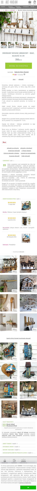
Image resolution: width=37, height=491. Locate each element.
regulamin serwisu (14, 463)
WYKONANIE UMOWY (11, 446)
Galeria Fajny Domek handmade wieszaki (19, 338)
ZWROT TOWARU (10, 443)
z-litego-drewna (26, 150)
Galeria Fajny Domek (22, 72)
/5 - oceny (17, 75)
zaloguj (34, 4)
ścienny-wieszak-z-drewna (11, 153)
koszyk (29, 4)
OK (28, 487)
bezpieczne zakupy (5, 463)
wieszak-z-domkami (26, 148)
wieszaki (21, 79)
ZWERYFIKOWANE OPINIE (12, 199)
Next (34, 25)
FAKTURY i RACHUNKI (11, 449)
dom (14, 79)
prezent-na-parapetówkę (28, 153)
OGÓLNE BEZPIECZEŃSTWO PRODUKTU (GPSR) (18, 453)
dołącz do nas (23, 463)
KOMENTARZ (8, 160)
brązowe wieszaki (14, 156)
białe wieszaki (26, 156)
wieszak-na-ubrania (13, 148)
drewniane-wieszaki (14, 150)
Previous (3, 25)
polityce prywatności (25, 482)
